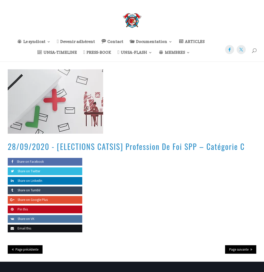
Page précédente (26, 249)
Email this (19, 228)
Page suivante (239, 249)
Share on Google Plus (28, 200)
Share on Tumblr (24, 190)
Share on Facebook (26, 161)
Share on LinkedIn (25, 180)
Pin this (18, 209)
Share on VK (21, 219)
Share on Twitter (24, 171)
